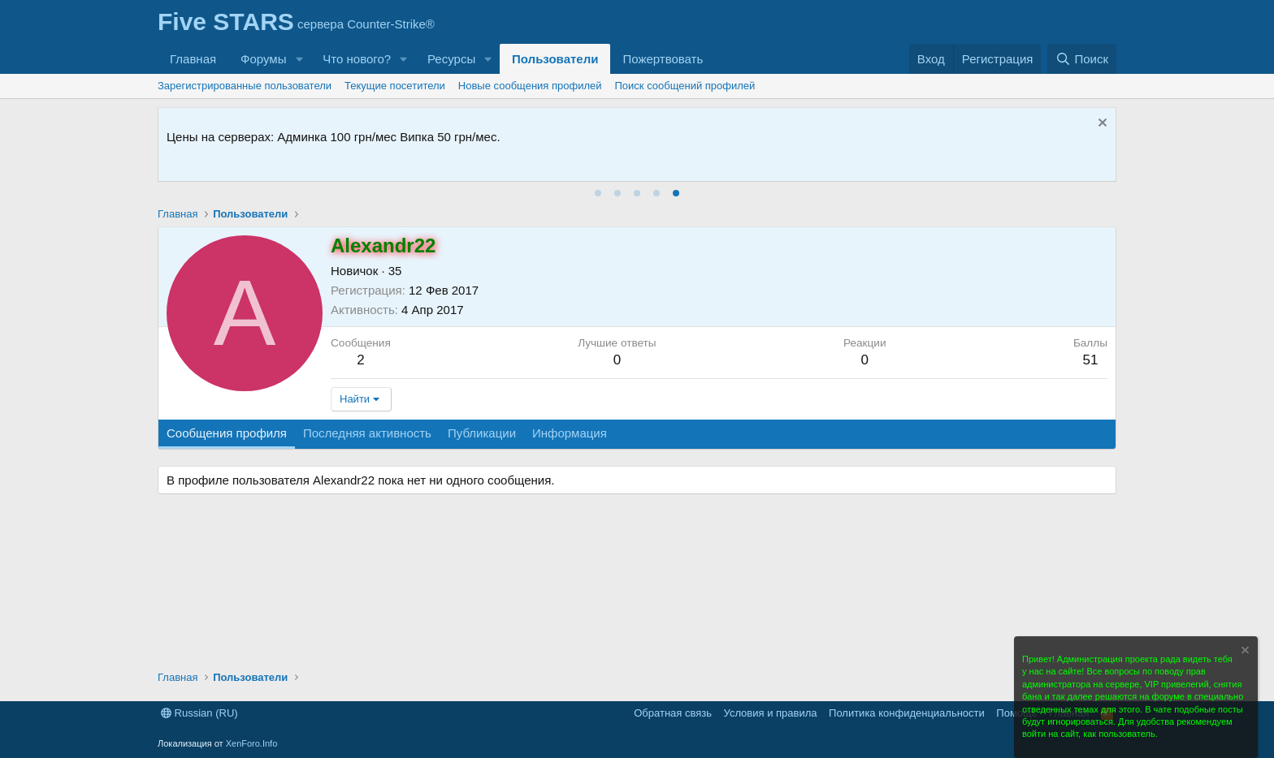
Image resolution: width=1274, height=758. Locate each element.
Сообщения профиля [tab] (227, 433)
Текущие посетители (394, 86)
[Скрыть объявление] (1100, 124)
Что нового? (357, 59)
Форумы (263, 59)
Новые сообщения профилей (530, 86)
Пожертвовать (662, 59)
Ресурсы (451, 59)
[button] (299, 59)
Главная (193, 59)
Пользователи (555, 59)
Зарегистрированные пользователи (245, 86)
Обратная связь (673, 713)
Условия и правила (770, 713)
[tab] (598, 193)
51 (1090, 360)
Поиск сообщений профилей (685, 86)
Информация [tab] (569, 433)
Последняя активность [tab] (367, 433)
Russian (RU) (199, 713)
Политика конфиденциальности (907, 713)
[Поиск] (1081, 59)
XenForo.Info (252, 743)
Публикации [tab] (482, 433)
